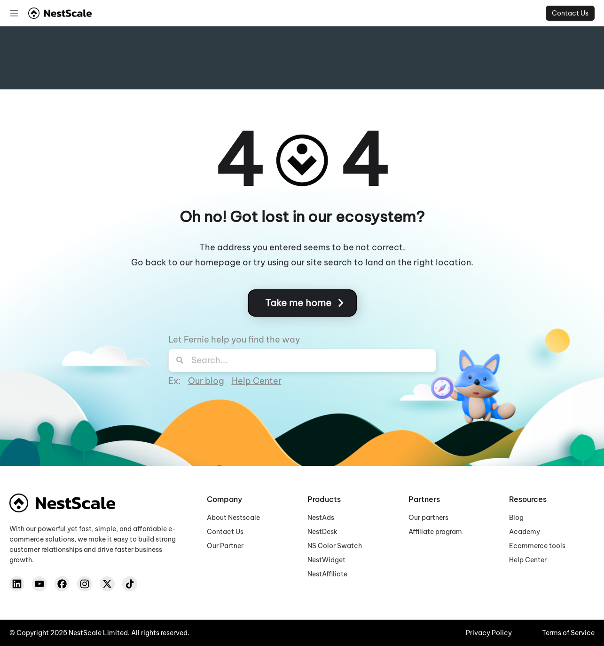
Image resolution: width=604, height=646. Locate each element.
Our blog (206, 380)
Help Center (257, 380)
